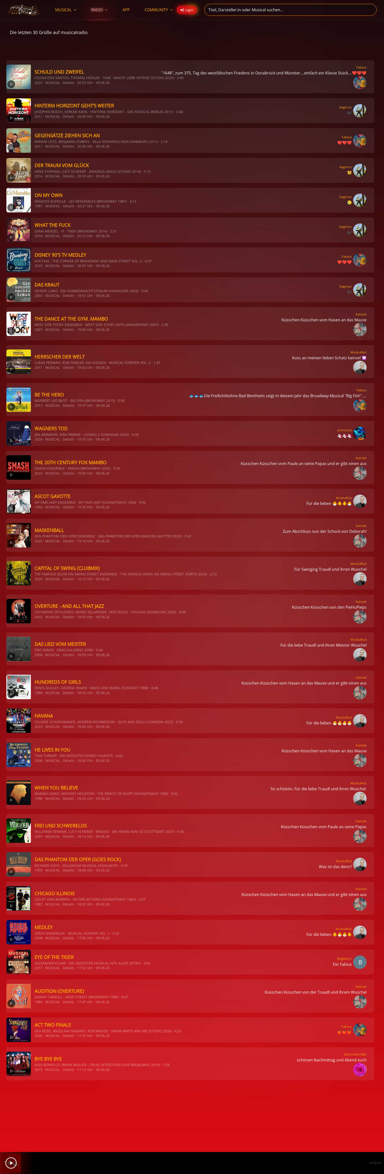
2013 (38, 405)
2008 (38, 654)
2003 (38, 295)
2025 (38, 82)
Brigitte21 (344, 958)
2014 (38, 176)
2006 (38, 760)
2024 (38, 439)
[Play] (11, 1163)
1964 (38, 507)
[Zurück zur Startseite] (24, 10)
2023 (38, 726)
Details (68, 82)
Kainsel (361, 314)
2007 (38, 329)
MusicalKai (358, 352)
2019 (38, 1069)
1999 (38, 870)
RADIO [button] (99, 9)
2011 (38, 116)
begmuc (345, 107)
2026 (38, 1035)
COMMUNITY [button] (158, 9)
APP (126, 9)
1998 (38, 798)
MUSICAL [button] (65, 9)
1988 (38, 692)
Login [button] (186, 10)
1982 (38, 904)
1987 (38, 206)
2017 (38, 967)
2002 (38, 617)
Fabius (361, 67)
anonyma (344, 430)
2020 (38, 265)
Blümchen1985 (355, 1054)
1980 (38, 1002)
